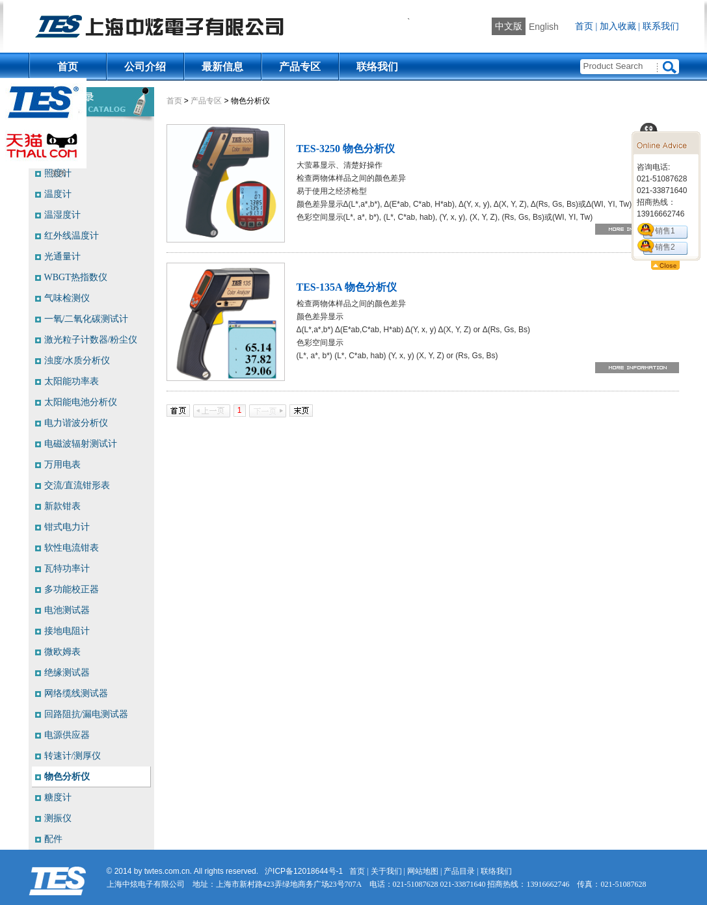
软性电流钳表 (71, 548)
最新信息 (222, 66)
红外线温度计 (71, 236)
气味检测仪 (67, 298)
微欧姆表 (62, 652)
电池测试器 (67, 610)
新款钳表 (62, 506)
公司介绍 (145, 66)
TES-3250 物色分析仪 (346, 148)
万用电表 (62, 464)
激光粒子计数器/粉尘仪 (91, 340)
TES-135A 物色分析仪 (347, 287)
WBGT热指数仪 (75, 277)
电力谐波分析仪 (76, 423)
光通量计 (62, 256)
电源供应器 (67, 735)
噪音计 (58, 132)
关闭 (58, 173)
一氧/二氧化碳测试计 (86, 319)
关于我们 (386, 871)
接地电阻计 (67, 631)
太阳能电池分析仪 (80, 402)
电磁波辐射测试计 (80, 444)
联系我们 (661, 26)
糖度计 (58, 797)
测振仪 (58, 818)
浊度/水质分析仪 (77, 360)
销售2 (665, 247)
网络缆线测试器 (76, 693)
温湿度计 (62, 215)
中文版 (508, 26)
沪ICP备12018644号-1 (304, 871)
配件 (53, 839)
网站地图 (422, 871)
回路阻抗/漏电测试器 (86, 714)
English (544, 26)
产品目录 (459, 871)
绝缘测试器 (67, 672)
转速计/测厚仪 (72, 756)
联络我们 (377, 66)
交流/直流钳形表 (77, 485)
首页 (584, 26)
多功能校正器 (71, 589)
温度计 (58, 194)
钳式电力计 (67, 527)
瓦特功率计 (67, 568)
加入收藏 (618, 26)
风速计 (58, 152)
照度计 (58, 173)
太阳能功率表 (71, 381)
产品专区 (300, 66)
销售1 (665, 230)
